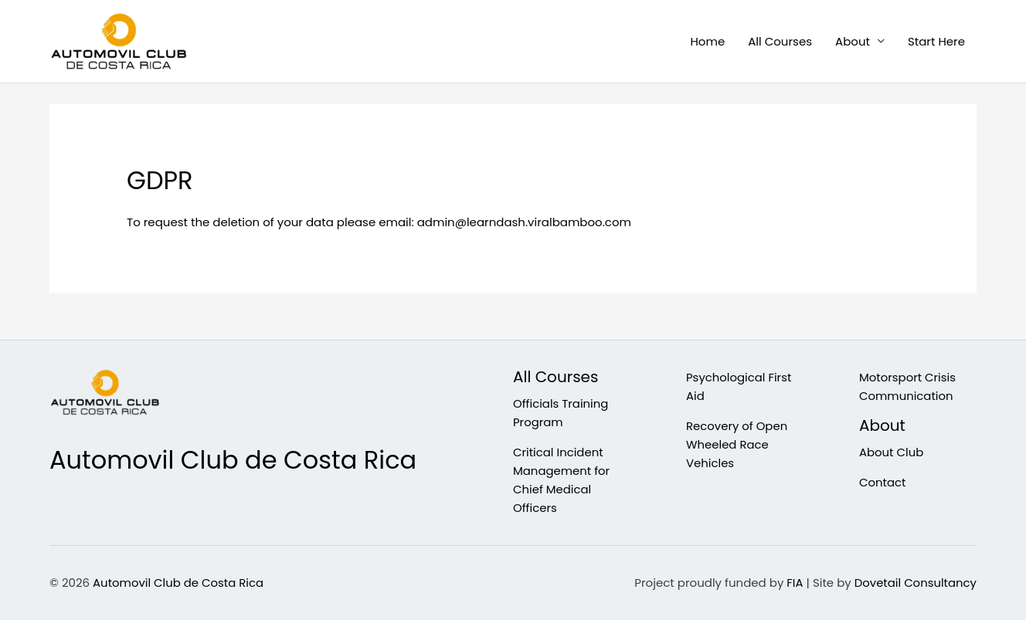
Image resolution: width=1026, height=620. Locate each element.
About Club (891, 452)
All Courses (780, 41)
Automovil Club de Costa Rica (179, 582)
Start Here (936, 41)
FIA (794, 582)
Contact (882, 482)
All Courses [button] (555, 377)
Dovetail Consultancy (915, 582)
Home (707, 41)
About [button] (852, 41)
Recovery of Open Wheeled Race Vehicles (737, 444)
